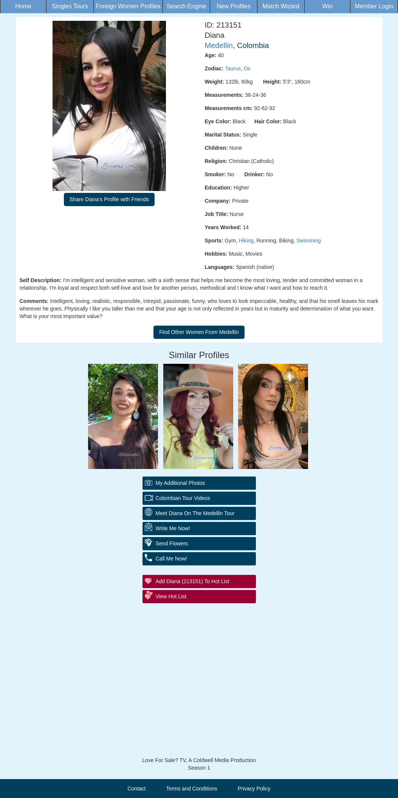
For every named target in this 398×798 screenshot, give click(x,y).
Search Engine (186, 6)
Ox (247, 68)
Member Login (374, 6)
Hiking (246, 241)
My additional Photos (180, 483)
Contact (136, 789)
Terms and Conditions (191, 789)
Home (23, 6)
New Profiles (234, 6)
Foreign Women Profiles (128, 6)
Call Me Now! (171, 559)
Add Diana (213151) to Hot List (192, 581)
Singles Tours (70, 6)
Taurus (233, 68)
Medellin (219, 45)
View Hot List (171, 596)
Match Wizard (280, 6)
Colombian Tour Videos (183, 498)
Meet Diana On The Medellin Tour (195, 513)
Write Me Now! (173, 528)
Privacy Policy (254, 789)
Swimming (308, 241)
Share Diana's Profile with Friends (109, 199)
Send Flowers (172, 543)
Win (327, 6)
